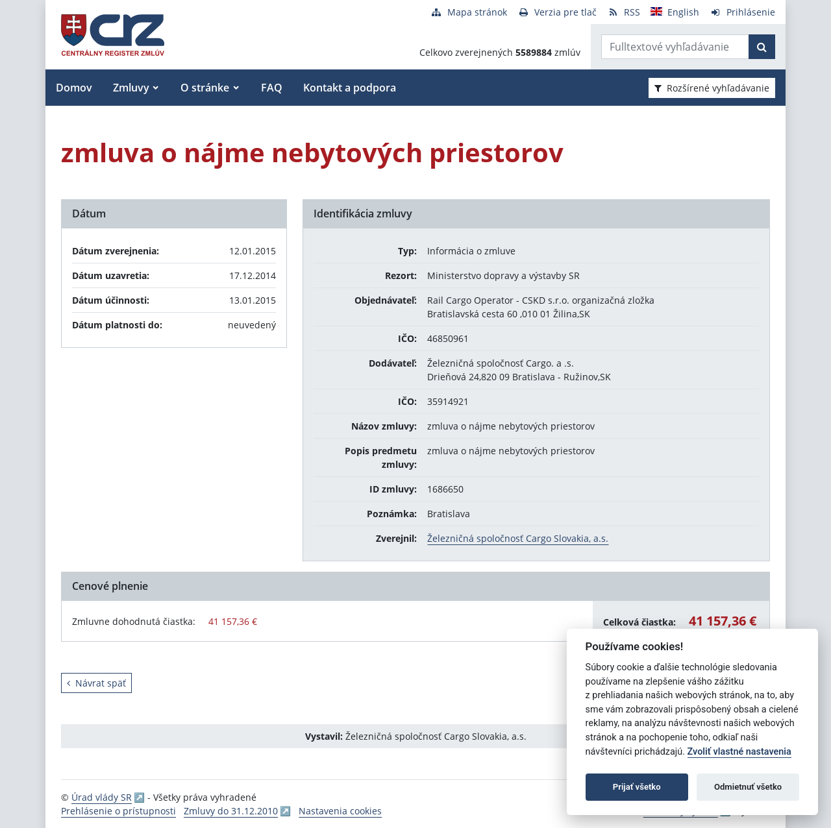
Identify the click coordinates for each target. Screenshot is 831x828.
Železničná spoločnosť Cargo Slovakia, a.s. (517, 538)
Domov (74, 87)
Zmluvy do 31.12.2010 (231, 811)
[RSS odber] (623, 12)
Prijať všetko (637, 787)
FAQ (271, 87)
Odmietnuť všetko (748, 787)
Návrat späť (96, 683)
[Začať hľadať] (762, 46)
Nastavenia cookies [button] (340, 811)
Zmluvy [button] (131, 87)
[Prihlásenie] (742, 12)
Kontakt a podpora (349, 87)
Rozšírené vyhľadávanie (711, 88)
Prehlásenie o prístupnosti (118, 811)
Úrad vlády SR (101, 797)
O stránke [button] (204, 87)
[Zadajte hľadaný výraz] (675, 46)
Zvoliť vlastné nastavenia (739, 751)
